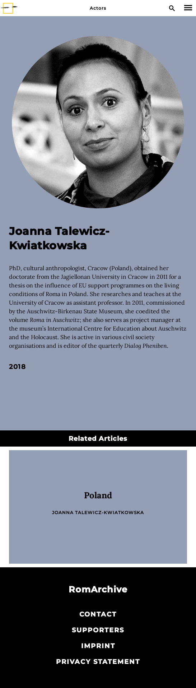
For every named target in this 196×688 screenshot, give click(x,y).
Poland (98, 495)
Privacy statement (98, 662)
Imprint (98, 646)
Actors (98, 8)
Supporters (98, 630)
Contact (98, 614)
